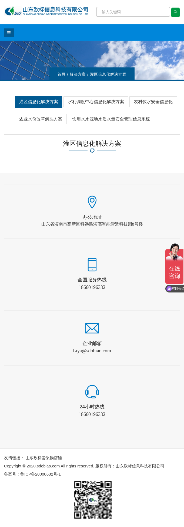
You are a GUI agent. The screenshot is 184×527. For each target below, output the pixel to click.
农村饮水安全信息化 (153, 101)
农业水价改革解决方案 (40, 119)
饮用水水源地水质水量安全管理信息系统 (111, 119)
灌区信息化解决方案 (38, 101)
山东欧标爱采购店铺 (43, 458)
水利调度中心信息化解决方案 (96, 101)
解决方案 (78, 74)
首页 (62, 74)
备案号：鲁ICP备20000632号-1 (32, 474)
